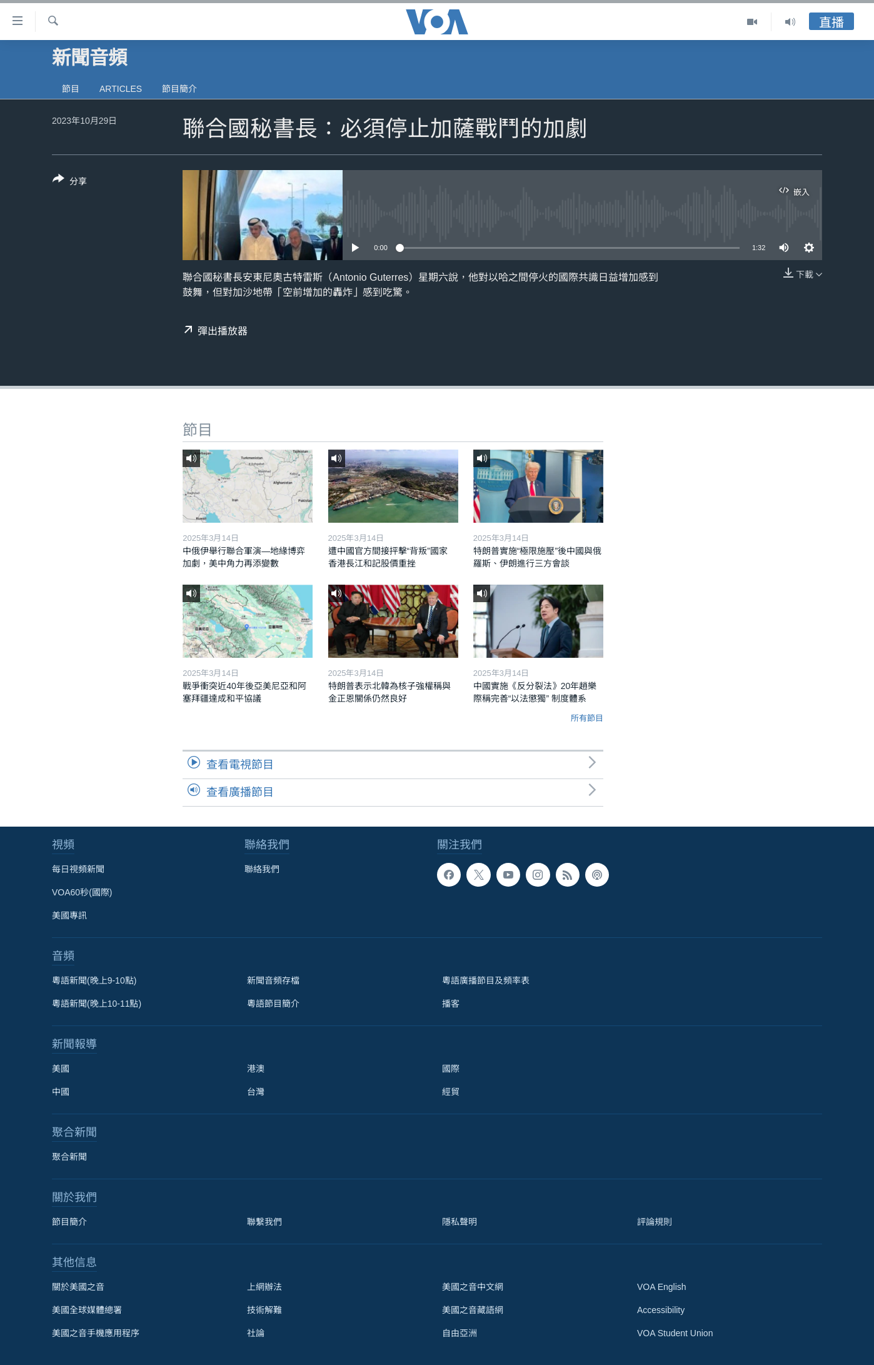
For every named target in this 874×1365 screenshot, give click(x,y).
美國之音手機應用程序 (95, 1333)
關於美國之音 (78, 1287)
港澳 (255, 1069)
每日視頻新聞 (78, 869)
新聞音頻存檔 (273, 980)
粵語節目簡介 (273, 1004)
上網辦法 (264, 1287)
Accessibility (661, 1310)
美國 (60, 1069)
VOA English (661, 1287)
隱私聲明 (459, 1222)
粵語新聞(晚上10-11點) (96, 1004)
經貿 (451, 1092)
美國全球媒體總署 (87, 1310)
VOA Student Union (675, 1333)
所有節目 (587, 718)
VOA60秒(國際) (82, 892)
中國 (60, 1092)
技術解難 (264, 1310)
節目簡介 (179, 89)
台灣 (255, 1092)
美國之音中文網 (472, 1287)
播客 (451, 1004)
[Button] (70, 182)
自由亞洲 (459, 1333)
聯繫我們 (264, 1222)
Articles (120, 89)
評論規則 (654, 1222)
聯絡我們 (261, 869)
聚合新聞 (69, 1157)
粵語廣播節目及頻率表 (486, 980)
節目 (70, 89)
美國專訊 (69, 915)
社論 (255, 1333)
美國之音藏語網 (472, 1310)
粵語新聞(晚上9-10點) (94, 980)
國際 (451, 1069)
